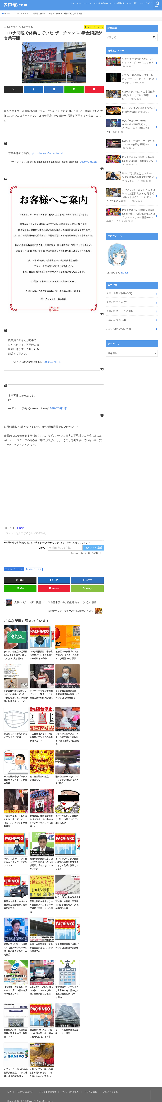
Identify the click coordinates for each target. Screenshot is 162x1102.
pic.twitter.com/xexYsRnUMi (47, 153)
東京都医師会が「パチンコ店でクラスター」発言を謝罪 (15, 778)
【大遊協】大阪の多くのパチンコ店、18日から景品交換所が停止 (15, 987)
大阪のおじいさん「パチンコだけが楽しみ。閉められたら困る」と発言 (41, 1029)
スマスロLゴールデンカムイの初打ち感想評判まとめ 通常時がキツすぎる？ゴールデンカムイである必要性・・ (130, 190)
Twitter (124, 265)
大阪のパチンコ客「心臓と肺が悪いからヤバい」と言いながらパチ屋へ (41, 1068)
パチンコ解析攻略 (117, 3)
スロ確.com (27, 1097)
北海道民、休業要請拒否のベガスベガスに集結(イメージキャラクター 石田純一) (41, 819)
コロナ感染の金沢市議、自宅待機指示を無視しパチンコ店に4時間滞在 (66, 693)
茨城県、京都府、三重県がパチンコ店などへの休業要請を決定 (66, 902)
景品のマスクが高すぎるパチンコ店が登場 (15, 734)
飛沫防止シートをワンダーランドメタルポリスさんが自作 (66, 778)
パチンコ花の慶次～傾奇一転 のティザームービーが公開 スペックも (130, 77)
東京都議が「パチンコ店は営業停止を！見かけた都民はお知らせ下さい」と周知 (66, 988)
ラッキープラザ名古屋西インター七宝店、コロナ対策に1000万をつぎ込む (41, 693)
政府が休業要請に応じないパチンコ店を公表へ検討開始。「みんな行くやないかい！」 (41, 861)
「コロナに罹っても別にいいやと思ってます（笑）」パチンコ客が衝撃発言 (15, 819)
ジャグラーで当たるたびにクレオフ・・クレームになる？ (129, 62)
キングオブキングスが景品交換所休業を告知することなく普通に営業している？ (66, 861)
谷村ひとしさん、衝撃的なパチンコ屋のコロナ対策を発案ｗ (66, 817)
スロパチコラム (146, 3)
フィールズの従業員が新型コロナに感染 (66, 1028)
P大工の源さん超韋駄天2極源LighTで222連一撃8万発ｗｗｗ (130, 156)
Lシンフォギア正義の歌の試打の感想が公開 (130, 108)
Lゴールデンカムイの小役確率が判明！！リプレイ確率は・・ (130, 93)
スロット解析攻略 (101, 3)
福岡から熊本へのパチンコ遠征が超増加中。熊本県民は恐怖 (15, 902)
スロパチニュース (84, 3)
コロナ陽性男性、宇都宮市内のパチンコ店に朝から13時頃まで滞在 (41, 654)
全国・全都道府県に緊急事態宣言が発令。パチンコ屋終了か (41, 944)
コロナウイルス (34, 569)
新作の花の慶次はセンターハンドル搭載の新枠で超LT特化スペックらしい (130, 172)
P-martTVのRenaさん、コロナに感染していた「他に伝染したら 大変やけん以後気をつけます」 (16, 695)
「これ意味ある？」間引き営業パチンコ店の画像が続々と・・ (41, 736)
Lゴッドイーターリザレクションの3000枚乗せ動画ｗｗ (130, 141)
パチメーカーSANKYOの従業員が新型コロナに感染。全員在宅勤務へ (16, 1068)
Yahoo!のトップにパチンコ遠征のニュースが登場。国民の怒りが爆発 (41, 987)
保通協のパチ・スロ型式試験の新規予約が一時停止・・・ (15, 1029)
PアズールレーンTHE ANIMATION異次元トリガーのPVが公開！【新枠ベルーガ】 (130, 123)
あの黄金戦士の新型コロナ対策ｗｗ (41, 777)
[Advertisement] (54, 491)
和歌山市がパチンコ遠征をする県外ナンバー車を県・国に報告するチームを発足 (15, 946)
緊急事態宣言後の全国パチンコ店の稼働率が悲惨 (66, 943)
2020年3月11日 (89, 161)
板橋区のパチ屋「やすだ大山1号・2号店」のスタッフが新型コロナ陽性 (67, 654)
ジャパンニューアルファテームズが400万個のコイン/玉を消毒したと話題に (67, 737)
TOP (72, 3)
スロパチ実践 (132, 3)
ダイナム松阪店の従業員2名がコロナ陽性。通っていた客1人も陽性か (15, 654)
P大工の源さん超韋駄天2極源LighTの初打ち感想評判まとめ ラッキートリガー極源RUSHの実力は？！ (130, 209)
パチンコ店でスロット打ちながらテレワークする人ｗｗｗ (15, 859)
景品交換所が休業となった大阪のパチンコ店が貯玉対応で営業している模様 (41, 904)
